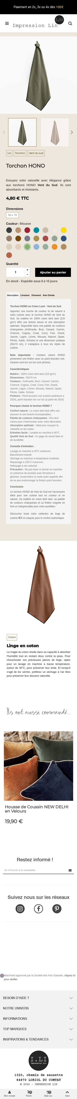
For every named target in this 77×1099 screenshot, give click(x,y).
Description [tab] (12, 295)
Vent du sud (36, 153)
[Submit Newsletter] (70, 870)
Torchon (20, 153)
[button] (69, 769)
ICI (20, 517)
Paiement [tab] (36, 295)
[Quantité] (15, 272)
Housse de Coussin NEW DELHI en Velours (36, 809)
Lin (9, 153)
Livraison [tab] (25, 295)
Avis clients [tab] (49, 295)
